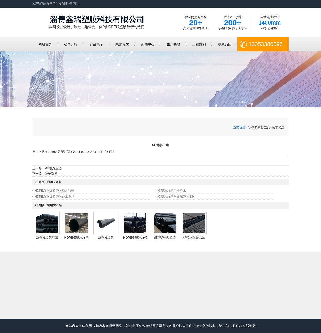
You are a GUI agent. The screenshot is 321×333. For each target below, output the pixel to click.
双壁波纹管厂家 (47, 237)
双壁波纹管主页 (259, 127)
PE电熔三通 (53, 168)
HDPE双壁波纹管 (76, 237)
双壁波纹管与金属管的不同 (176, 196)
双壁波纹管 (106, 237)
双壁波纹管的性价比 (172, 190)
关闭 (109, 152)
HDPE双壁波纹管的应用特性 (54, 190)
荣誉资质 (278, 127)
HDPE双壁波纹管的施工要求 (54, 196)
